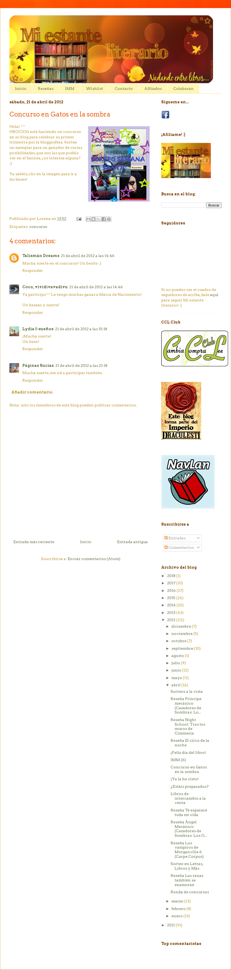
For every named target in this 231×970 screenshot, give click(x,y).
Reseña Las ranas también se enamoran (187, 880)
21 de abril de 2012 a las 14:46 (87, 256)
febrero (178, 908)
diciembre (181, 626)
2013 (171, 612)
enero (177, 916)
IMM (69, 88)
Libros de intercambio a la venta (188, 798)
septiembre (182, 648)
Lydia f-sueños (37, 329)
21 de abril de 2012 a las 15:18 (81, 329)
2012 (171, 620)
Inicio (20, 88)
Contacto (124, 88)
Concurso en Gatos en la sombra (189, 769)
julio (176, 663)
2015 (171, 598)
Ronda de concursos (190, 892)
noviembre (182, 633)
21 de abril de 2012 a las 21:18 (81, 365)
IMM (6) (178, 760)
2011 (171, 925)
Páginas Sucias (38, 365)
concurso (38, 226)
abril (176, 685)
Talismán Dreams (40, 256)
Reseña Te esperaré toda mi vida (189, 812)
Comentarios (179, 547)
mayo (177, 678)
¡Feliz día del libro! (188, 752)
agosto (178, 655)
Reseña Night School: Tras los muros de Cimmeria (188, 726)
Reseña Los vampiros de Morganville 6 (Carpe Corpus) (187, 850)
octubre (179, 641)
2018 (171, 576)
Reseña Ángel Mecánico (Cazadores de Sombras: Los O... (189, 829)
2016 (171, 590)
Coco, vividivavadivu (45, 287)
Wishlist (94, 88)
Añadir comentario (32, 392)
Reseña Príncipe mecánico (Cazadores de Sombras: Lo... (186, 705)
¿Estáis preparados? (190, 786)
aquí (214, 295)
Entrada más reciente (33, 542)
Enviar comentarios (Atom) (94, 559)
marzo (177, 901)
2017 (171, 583)
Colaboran (183, 88)
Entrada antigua (132, 542)
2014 (171, 605)
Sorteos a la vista (187, 691)
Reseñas (45, 88)
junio (176, 670)
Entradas (175, 538)
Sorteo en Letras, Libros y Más (187, 866)
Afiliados (153, 88)
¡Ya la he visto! (185, 779)
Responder (32, 270)
